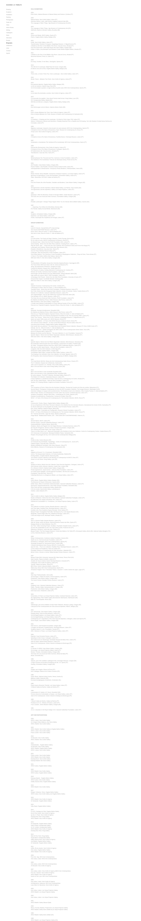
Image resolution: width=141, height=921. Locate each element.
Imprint (8, 53)
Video (7, 25)
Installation (9, 14)
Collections (9, 45)
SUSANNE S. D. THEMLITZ (14, 5)
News (7, 35)
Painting (8, 17)
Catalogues (9, 32)
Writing (8, 30)
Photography (9, 20)
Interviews (9, 38)
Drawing (8, 9)
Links (7, 48)
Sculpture (8, 12)
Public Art (8, 22)
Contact (8, 50)
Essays (8, 40)
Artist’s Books (10, 27)
